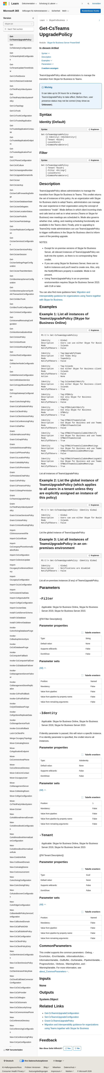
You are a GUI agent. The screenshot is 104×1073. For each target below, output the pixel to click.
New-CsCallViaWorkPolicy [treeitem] (21, 931)
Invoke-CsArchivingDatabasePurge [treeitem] (21, 629)
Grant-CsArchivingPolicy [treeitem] (20, 401)
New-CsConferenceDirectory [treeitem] (20, 1019)
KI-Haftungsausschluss (12, 1067)
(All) (42, 668)
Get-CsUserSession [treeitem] (18, 254)
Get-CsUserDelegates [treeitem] (19, 206)
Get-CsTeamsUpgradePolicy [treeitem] (20, 38)
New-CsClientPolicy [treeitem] (18, 941)
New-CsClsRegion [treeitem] (17, 997)
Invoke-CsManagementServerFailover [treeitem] (22, 673)
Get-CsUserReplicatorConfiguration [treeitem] (22, 229)
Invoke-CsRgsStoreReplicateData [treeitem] (21, 713)
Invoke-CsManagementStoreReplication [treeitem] (21, 685)
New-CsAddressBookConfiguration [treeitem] (22, 825)
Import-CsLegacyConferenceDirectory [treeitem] (21, 568)
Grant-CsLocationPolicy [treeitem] (20, 458)
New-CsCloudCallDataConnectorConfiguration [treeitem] (21, 979)
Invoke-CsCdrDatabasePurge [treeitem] (19, 646)
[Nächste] (82, 3)
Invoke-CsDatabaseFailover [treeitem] (21, 665)
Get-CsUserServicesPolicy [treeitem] (21, 249)
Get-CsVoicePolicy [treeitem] (17, 337)
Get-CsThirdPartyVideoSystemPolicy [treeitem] (21, 97)
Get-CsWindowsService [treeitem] (20, 380)
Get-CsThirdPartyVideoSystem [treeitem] (21, 87)
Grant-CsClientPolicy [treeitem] (18, 411)
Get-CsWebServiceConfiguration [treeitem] (22, 373)
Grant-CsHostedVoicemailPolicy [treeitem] (20, 446)
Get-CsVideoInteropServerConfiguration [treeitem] (22, 279)
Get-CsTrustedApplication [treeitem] (20, 121)
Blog (45, 1067)
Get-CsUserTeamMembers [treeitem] (21, 271)
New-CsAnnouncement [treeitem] (19, 872)
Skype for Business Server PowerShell (63, 43)
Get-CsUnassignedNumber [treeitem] (21, 170)
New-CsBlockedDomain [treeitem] (20, 921)
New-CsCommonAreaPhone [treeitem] (22, 1012)
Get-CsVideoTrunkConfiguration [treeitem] (21, 305)
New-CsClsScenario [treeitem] (18, 1002)
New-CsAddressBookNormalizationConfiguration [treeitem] (21, 837)
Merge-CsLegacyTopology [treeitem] (21, 738)
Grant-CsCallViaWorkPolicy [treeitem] (21, 406)
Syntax (46, 53)
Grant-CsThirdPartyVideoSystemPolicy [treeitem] (21, 507)
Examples (47, 60)
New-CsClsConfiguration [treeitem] (20, 988)
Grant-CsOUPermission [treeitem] (20, 467)
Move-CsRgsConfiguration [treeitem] (21, 796)
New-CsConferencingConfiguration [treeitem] (22, 1029)
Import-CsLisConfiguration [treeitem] (21, 585)
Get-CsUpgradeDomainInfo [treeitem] (21, 175)
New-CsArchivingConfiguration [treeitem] (20, 878)
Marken (69, 1071)
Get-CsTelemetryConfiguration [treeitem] (21, 46)
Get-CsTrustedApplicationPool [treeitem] (21, 150)
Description (46, 57)
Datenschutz (69, 1067)
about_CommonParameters (52, 971)
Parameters (48, 64)
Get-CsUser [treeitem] (15, 180)
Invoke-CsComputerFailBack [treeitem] (19, 654)
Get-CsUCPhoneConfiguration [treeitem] (21, 158)
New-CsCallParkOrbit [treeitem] (19, 926)
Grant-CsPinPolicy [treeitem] (17, 481)
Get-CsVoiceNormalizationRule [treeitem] (21, 330)
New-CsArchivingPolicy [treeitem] (19, 885)
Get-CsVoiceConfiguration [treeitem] (21, 312)
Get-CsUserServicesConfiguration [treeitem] (22, 241)
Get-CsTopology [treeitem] (16, 106)
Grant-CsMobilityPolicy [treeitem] (19, 462)
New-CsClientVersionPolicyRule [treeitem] (21, 969)
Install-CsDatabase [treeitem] (18, 618)
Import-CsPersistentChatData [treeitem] (19, 591)
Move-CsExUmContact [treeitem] (19, 773)
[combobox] (18, 24)
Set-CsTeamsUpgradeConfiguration (62, 1017)
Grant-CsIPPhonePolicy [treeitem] (20, 452)
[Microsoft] (5, 3)
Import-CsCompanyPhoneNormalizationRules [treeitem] (21, 546)
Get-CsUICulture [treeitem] (17, 165)
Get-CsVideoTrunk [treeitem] (17, 299)
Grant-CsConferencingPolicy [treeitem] (22, 421)
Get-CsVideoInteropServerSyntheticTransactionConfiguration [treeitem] (22, 290)
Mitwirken (57, 1067)
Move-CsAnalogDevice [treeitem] (19, 743)
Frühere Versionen (32, 1067)
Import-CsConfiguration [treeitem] (19, 555)
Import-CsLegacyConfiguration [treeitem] (20, 578)
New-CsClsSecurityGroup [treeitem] (20, 1007)
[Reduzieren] (33, 18)
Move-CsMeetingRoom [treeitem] (19, 791)
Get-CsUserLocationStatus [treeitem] (21, 211)
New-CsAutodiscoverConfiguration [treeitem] (21, 893)
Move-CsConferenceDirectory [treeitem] (20, 766)
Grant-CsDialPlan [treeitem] (17, 426)
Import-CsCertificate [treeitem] (18, 538)
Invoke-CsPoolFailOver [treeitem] (19, 698)
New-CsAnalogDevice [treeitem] (19, 867)
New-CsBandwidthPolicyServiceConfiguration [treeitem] (22, 913)
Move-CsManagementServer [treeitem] (19, 784)
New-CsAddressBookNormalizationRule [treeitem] (21, 848)
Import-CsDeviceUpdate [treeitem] (20, 560)
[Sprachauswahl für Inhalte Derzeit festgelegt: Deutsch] (8, 1061)
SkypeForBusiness (57, 20)
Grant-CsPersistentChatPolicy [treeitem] (20, 474)
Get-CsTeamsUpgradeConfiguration (62, 1013)
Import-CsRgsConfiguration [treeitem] (21, 603)
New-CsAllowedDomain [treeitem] (20, 862)
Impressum (55, 1071)
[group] (70, 401)
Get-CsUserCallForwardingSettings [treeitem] (22, 193)
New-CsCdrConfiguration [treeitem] (20, 936)
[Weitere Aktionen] (99, 20)
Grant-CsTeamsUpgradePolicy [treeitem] (20, 497)
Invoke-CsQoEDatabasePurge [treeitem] (19, 705)
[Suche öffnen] (88, 3)
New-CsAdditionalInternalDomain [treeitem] (21, 816)
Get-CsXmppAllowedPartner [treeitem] (22, 385)
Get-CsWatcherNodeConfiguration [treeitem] (22, 363)
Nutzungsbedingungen (38, 1071)
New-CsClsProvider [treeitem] (18, 992)
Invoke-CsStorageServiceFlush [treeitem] (20, 722)
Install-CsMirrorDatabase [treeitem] (20, 623)
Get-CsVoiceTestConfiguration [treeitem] (20, 353)
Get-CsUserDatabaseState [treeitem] (21, 201)
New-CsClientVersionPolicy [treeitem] (21, 963)
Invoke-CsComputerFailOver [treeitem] (22, 661)
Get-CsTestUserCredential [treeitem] (21, 81)
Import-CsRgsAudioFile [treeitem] (19, 598)
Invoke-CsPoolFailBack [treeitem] (19, 694)
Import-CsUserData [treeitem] (18, 608)
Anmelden (96, 3)
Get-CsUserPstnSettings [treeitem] (20, 221)
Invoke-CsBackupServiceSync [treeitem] (19, 637)
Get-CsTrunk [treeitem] (15, 111)
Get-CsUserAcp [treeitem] (16, 185)
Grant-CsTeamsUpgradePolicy (59, 1021)
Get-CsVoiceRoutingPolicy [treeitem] (21, 347)
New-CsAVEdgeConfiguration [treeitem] (20, 903)
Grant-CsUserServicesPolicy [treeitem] (22, 515)
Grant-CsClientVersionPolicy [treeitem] (22, 416)
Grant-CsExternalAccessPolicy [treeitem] (20, 433)
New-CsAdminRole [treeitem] (18, 857)
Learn (42, 20)
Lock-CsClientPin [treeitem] (17, 733)
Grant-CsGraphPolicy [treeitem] (19, 439)
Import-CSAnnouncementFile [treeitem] (19, 532)
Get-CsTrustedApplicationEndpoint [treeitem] (22, 140)
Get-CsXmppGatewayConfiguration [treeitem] (22, 393)
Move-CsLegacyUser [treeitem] (18, 778)
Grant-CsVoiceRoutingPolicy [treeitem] (22, 525)
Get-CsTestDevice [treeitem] (17, 76)
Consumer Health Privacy (13, 1071)
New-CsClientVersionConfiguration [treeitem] (21, 954)
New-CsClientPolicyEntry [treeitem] (20, 946)
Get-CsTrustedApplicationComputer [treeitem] (22, 128)
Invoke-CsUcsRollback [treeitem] (19, 728)
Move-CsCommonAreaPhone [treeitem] (19, 758)
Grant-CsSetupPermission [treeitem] (21, 490)
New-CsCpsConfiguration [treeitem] (20, 1042)
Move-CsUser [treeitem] (15, 809)
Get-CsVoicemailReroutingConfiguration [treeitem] (21, 320)
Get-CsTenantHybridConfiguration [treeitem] (21, 56)
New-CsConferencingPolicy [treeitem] (21, 1037)
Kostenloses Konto (90, 11)
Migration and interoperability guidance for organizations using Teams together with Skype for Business (70, 296)
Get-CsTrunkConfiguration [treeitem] (21, 116)
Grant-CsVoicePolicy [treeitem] (18, 520)
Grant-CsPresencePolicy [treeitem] (20, 486)
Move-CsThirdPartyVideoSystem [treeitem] (21, 802)
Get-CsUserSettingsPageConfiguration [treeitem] (21, 262)
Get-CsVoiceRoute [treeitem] (17, 342)
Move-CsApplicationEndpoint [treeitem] (19, 750)
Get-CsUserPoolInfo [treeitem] (18, 216)
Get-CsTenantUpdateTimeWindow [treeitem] (21, 67)
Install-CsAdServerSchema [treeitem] (21, 613)
